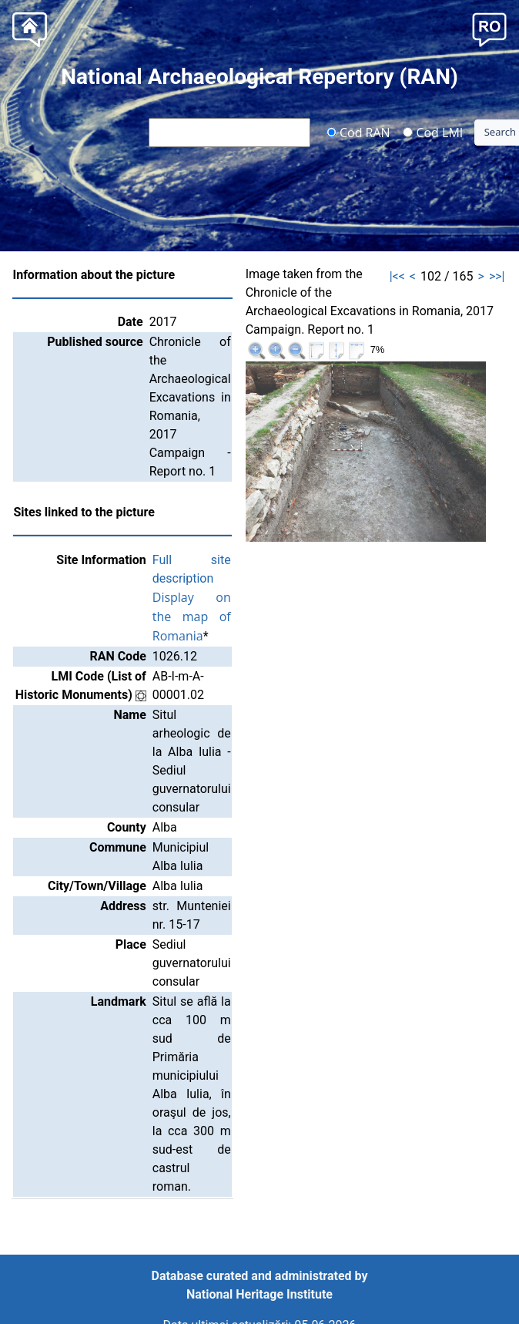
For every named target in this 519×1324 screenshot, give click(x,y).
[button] (489, 28)
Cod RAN (358, 131)
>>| (497, 276)
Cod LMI (433, 131)
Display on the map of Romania (191, 616)
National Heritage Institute (259, 1294)
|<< (397, 276)
